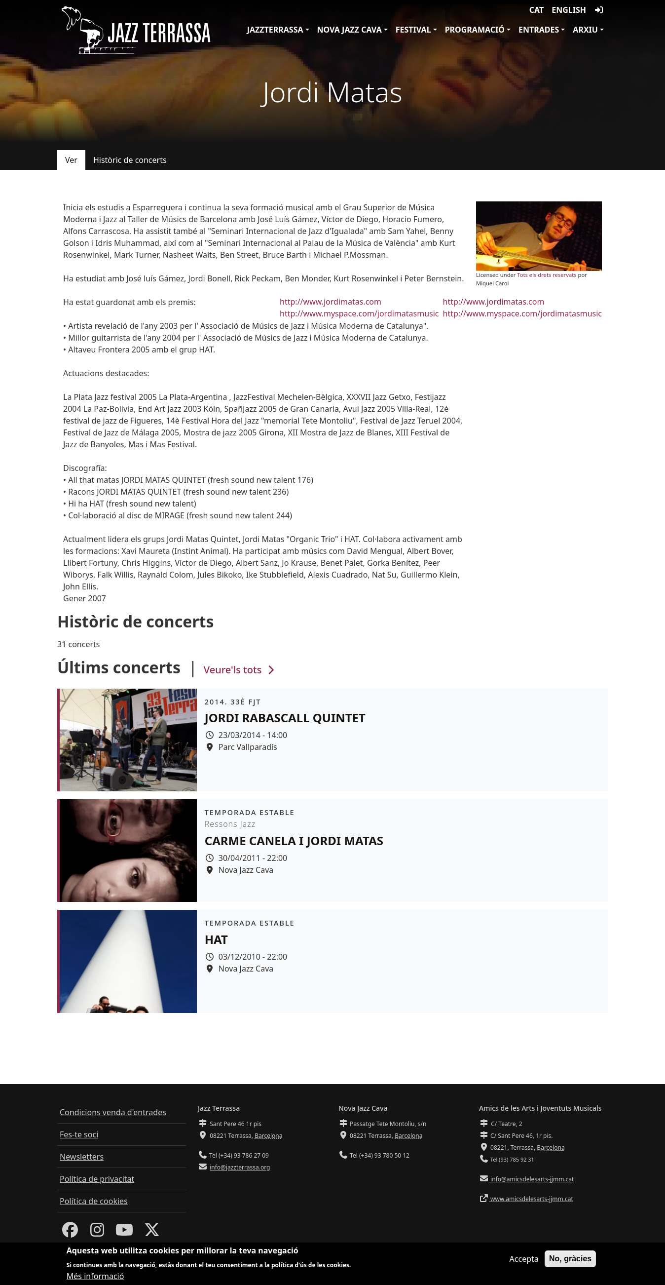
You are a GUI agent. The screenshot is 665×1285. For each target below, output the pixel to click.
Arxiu (585, 29)
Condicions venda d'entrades (113, 1112)
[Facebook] (70, 1232)
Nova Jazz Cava (349, 29)
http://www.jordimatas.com (494, 301)
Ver (71, 160)
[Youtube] (124, 1232)
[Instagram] (97, 1232)
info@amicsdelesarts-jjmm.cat (531, 1179)
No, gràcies (570, 1260)
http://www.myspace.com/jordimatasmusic (522, 313)
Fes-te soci (79, 1134)
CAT (536, 9)
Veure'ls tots (240, 669)
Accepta (524, 1260)
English (569, 9)
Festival (413, 29)
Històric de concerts (130, 160)
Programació (475, 29)
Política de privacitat (97, 1178)
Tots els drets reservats (546, 274)
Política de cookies (94, 1201)
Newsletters (82, 1156)
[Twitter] (152, 1232)
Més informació (95, 1278)
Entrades (538, 29)
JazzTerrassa (275, 29)
